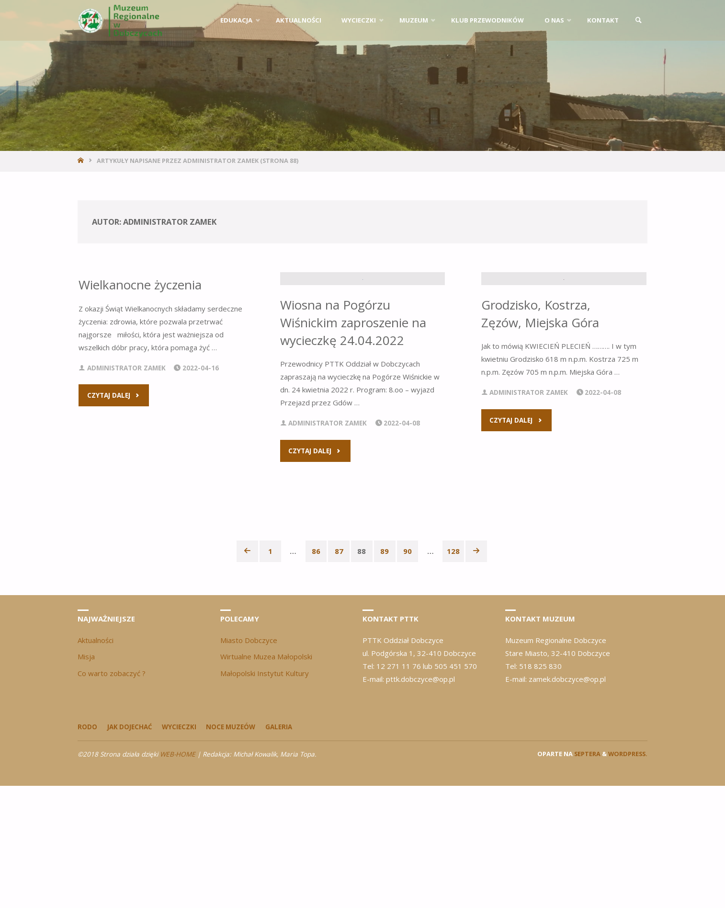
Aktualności (95, 762)
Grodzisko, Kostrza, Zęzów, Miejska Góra (540, 435)
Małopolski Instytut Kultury (264, 795)
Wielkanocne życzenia (140, 284)
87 (339, 673)
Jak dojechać (130, 849)
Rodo (87, 849)
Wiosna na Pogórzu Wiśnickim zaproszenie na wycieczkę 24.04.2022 (351, 444)
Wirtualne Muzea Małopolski (266, 778)
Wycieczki (180, 849)
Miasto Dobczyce (248, 762)
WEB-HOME (177, 876)
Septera (586, 876)
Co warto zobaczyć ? (112, 795)
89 (385, 673)
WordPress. (627, 876)
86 (316, 673)
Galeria (280, 849)
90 (408, 673)
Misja (86, 778)
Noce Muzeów (232, 849)
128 (453, 673)
